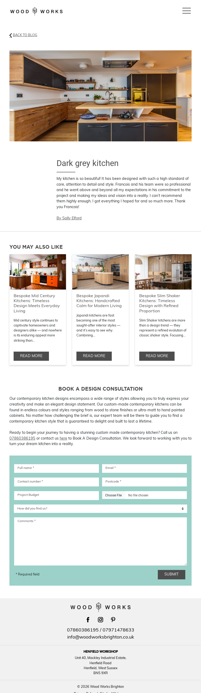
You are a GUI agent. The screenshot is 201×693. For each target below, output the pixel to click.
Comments (27, 521)
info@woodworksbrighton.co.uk (100, 637)
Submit (174, 574)
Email (110, 468)
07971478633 (118, 630)
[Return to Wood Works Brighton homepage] (36, 11)
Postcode (113, 481)
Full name (26, 468)
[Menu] (186, 12)
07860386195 (22, 439)
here (63, 439)
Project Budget (28, 495)
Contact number (30, 481)
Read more (31, 356)
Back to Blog (23, 35)
